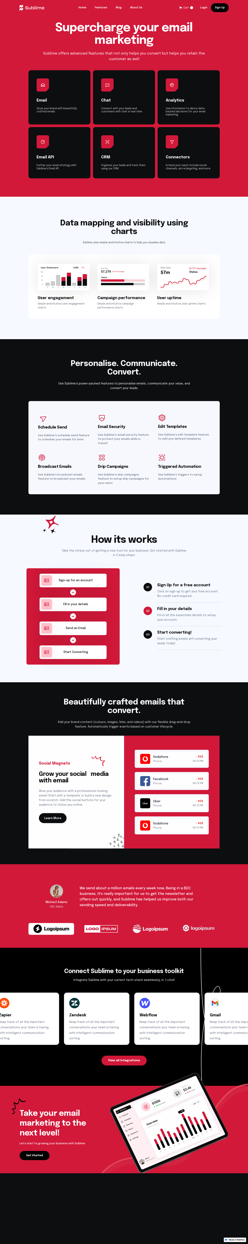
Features (101, 7)
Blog (119, 7)
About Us (136, 7)
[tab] (51, 933)
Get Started (34, 1157)
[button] (186, 8)
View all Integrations (124, 1062)
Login (203, 7)
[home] (31, 8)
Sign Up (220, 7)
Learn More (52, 820)
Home (82, 7)
